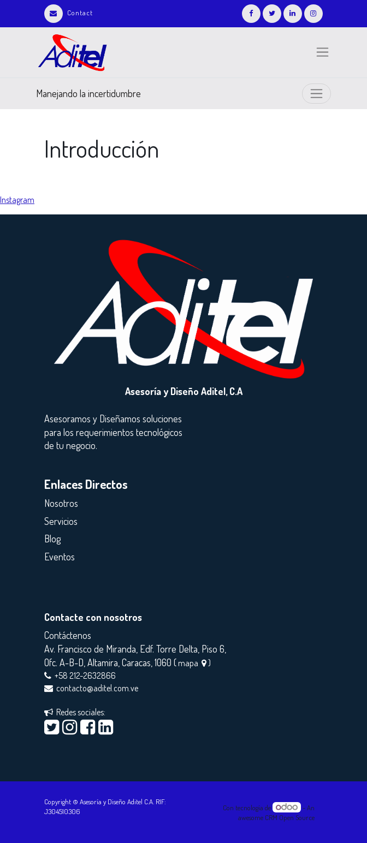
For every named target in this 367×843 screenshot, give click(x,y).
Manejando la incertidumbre (88, 93)
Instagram (17, 199)
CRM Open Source (290, 817)
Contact (68, 12)
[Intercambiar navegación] (316, 93)
